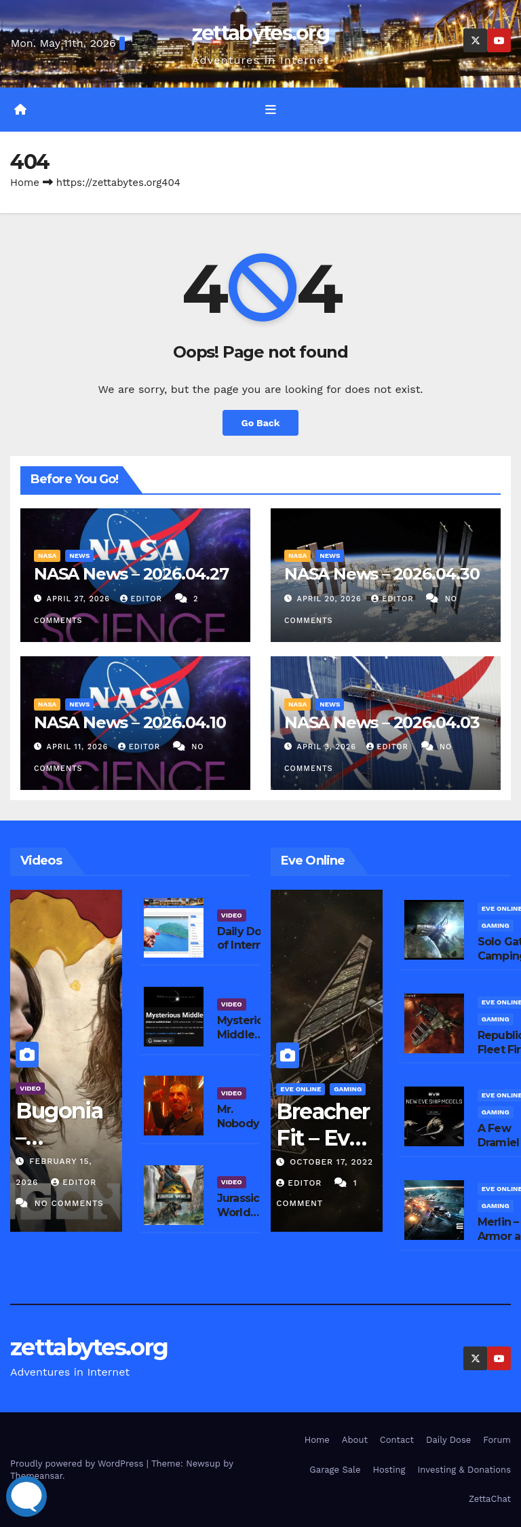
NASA (47, 555)
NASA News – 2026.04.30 (382, 574)
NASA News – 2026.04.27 (131, 574)
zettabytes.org (260, 32)
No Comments (69, 1203)
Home (24, 182)
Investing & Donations (464, 1470)
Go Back (260, 422)
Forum (497, 1440)
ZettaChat (490, 1499)
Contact (397, 1440)
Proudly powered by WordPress (78, 1463)
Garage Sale (334, 1470)
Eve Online (300, 1089)
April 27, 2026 (80, 599)
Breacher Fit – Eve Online (322, 1137)
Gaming (348, 1089)
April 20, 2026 (331, 599)
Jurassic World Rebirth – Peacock (240, 1219)
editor (143, 599)
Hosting (389, 1470)
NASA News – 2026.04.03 (382, 722)
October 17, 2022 (331, 1162)
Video (30, 1088)
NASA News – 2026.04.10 (130, 722)
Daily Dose (448, 1440)
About (355, 1440)
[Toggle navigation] (270, 109)
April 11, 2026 (79, 746)
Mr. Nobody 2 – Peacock (246, 1123)
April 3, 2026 (328, 746)
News (79, 555)
